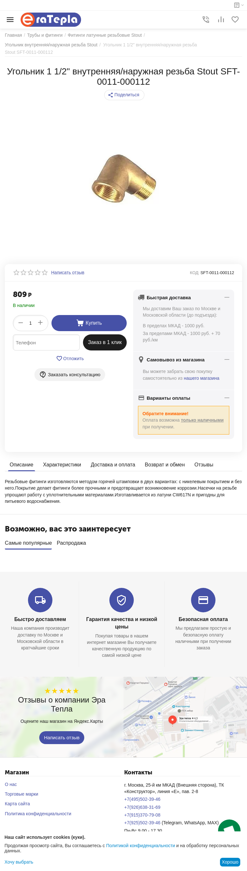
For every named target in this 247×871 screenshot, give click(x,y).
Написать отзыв (62, 735)
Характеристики (62, 464)
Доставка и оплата (113, 464)
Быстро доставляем (40, 617)
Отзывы (204, 464)
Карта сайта (17, 801)
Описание (21, 464)
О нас (11, 782)
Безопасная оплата (203, 617)
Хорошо (230, 862)
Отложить (70, 358)
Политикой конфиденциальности (140, 845)
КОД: (195, 272)
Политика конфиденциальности (38, 811)
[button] (124, 95)
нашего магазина (201, 378)
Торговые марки (21, 791)
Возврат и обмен (165, 464)
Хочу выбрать (19, 862)
